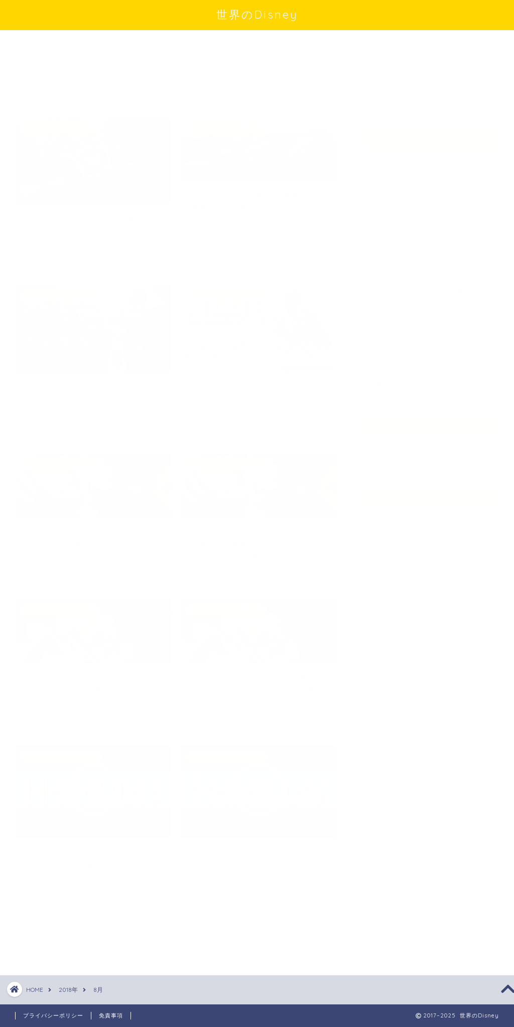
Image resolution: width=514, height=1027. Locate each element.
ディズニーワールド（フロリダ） (424, 259)
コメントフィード (404, 546)
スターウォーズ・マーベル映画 (424, 202)
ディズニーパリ (404, 230)
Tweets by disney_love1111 (410, 91)
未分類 (388, 320)
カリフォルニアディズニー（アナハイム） (424, 168)
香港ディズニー (404, 377)
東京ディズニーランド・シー (424, 349)
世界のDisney (257, 14)
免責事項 (111, 1015)
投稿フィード (396, 533)
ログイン (388, 519)
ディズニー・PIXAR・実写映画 (423, 292)
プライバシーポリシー (53, 1015)
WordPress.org (402, 560)
